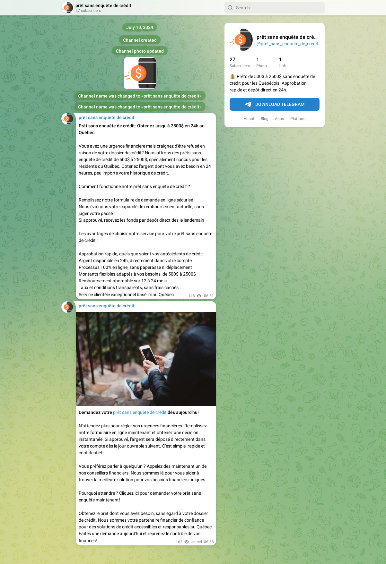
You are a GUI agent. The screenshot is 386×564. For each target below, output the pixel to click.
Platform (298, 118)
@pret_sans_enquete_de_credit (287, 43)
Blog (264, 118)
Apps (279, 118)
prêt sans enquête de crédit (140, 412)
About (249, 118)
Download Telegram (274, 104)
